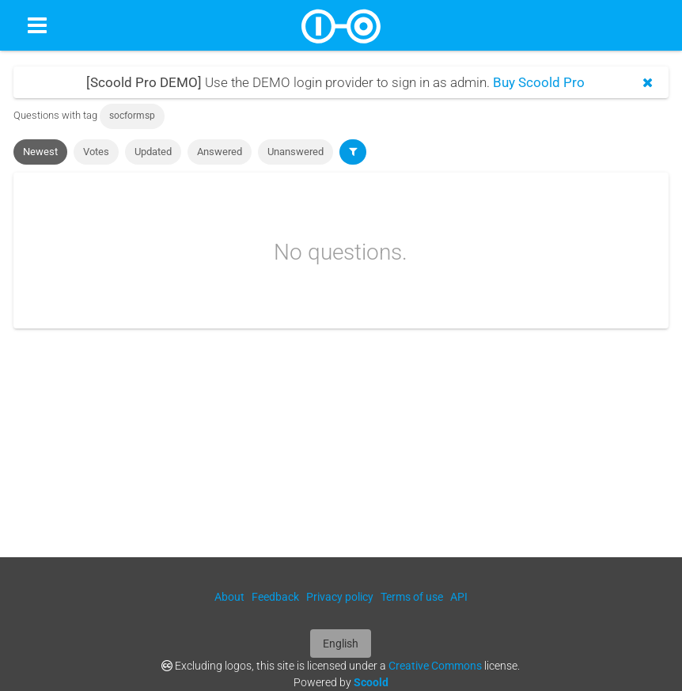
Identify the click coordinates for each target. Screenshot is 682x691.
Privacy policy (339, 596)
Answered (219, 152)
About (229, 596)
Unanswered (295, 152)
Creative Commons (435, 665)
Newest (40, 152)
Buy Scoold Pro (539, 82)
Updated (153, 152)
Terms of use (412, 596)
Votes (96, 152)
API (459, 596)
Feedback (275, 596)
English (340, 643)
